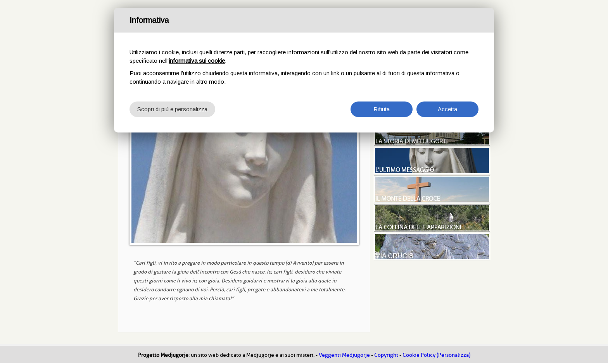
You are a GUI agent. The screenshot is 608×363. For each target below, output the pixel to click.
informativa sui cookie (197, 60)
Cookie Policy (418, 355)
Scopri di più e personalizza (172, 109)
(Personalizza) (453, 355)
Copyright (386, 355)
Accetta (447, 109)
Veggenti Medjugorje (344, 355)
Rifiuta (381, 109)
